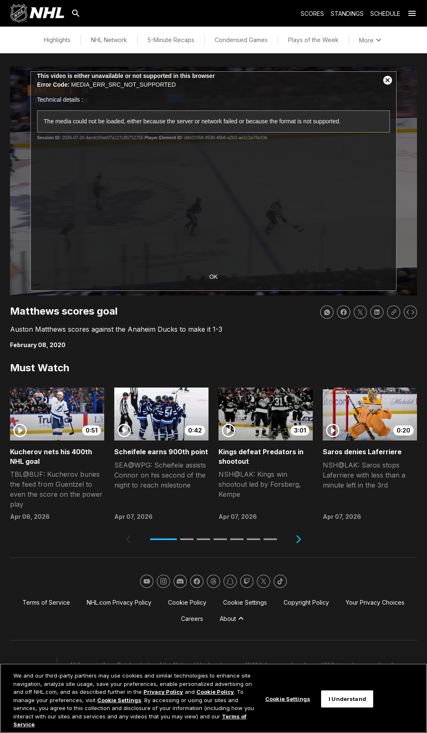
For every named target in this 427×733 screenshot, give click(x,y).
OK (213, 276)
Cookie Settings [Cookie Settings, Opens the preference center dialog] (287, 698)
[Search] (76, 13)
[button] (163, 539)
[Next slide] (299, 539)
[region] (213, 698)
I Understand (347, 698)
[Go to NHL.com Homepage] (37, 13)
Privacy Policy (163, 691)
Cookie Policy (215, 691)
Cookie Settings (119, 700)
